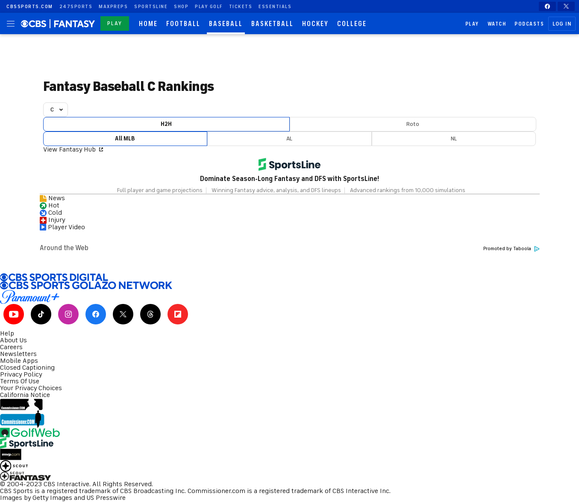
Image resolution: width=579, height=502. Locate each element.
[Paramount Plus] (289, 297)
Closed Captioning (27, 367)
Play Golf (209, 6)
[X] (566, 6)
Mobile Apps (19, 360)
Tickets (241, 6)
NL (454, 138)
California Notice (25, 395)
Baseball (226, 24)
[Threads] (150, 314)
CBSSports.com (29, 6)
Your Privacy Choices (31, 388)
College (352, 24)
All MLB (125, 138)
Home (148, 24)
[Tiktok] (41, 314)
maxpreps (113, 6)
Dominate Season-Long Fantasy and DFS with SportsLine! (289, 179)
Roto (412, 124)
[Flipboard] (178, 314)
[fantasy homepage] (75, 23)
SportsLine (151, 6)
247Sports (76, 6)
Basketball (272, 24)
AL (289, 138)
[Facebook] (547, 6)
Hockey (315, 24)
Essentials (275, 6)
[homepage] (36, 23)
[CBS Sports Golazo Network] (289, 285)
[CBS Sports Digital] (289, 277)
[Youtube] (13, 314)
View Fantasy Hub (73, 149)
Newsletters (18, 354)
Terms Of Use (19, 381)
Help (7, 333)
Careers (11, 347)
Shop (181, 6)
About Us (13, 340)
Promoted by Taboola (511, 248)
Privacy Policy (21, 374)
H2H (166, 124)
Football (183, 24)
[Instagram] (68, 314)
